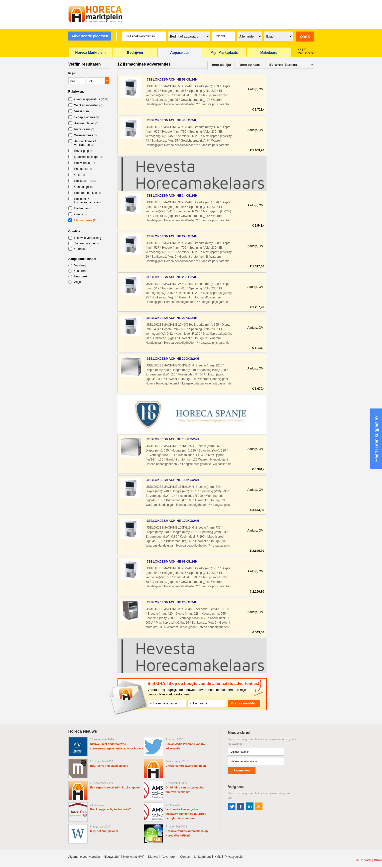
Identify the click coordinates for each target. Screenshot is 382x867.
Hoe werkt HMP (133, 856)
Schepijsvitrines (86, 117)
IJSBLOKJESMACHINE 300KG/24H (172, 358)
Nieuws (153, 856)
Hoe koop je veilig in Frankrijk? (110, 809)
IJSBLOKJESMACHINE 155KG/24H (172, 439)
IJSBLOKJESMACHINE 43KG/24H (171, 120)
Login (302, 49)
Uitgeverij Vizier (370, 860)
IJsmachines (86, 220)
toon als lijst (221, 65)
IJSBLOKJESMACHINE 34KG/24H (171, 195)
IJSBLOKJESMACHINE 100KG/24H (172, 521)
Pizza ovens (84, 129)
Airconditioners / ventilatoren (85, 143)
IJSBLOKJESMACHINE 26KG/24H (171, 602)
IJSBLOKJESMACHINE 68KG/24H (171, 561)
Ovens (80, 214)
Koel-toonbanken (87, 193)
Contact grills (84, 187)
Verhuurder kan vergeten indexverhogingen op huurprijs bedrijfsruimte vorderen (186, 814)
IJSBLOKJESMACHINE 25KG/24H (171, 277)
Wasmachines (85, 135)
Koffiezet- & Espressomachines (88, 200)
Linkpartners (202, 856)
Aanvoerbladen (86, 123)
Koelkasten (85, 181)
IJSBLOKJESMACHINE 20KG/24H (171, 318)
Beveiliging (83, 151)
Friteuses (83, 169)
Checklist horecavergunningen (186, 765)
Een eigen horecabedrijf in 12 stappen (115, 787)
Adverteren (169, 856)
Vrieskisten (83, 111)
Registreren (307, 53)
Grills (79, 175)
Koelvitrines (84, 163)
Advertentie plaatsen (89, 36)
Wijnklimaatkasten (88, 105)
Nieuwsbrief (111, 856)
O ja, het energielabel (104, 830)
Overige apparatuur (91, 99)
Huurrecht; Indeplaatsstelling (109, 765)
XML (217, 856)
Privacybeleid (233, 856)
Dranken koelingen (88, 157)
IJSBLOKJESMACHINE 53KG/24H (171, 79)
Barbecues (83, 208)
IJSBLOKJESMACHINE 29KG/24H (171, 236)
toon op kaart (250, 65)
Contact (185, 856)
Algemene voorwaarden (84, 856)
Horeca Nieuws (82, 731)
